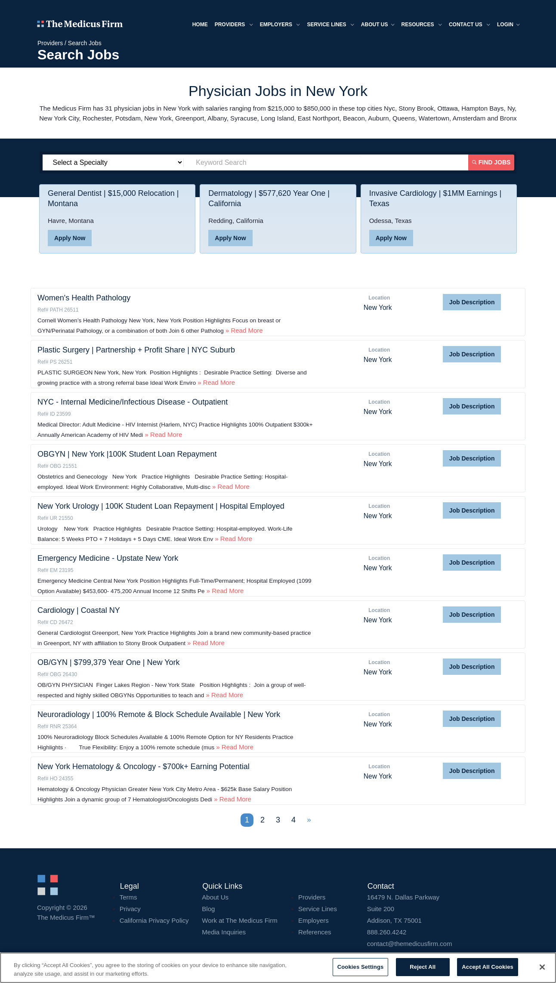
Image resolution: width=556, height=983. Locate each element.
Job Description (472, 302)
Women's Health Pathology (83, 298)
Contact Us (469, 25)
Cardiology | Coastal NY (78, 610)
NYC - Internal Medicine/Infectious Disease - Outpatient (132, 402)
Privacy (130, 908)
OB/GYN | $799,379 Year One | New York (108, 662)
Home (200, 25)
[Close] (542, 967)
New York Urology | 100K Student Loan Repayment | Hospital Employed (160, 506)
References (314, 932)
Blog (208, 908)
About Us (215, 897)
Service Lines (330, 25)
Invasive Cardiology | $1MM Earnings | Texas (435, 198)
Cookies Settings (360, 967)
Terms (128, 897)
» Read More (243, 330)
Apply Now (69, 238)
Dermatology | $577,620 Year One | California (269, 198)
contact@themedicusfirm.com (409, 943)
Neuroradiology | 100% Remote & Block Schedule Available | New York (158, 714)
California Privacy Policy (154, 920)
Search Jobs (85, 43)
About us (378, 25)
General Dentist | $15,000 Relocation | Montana (113, 198)
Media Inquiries (224, 932)
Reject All (423, 967)
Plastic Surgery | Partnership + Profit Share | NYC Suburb (136, 350)
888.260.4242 (387, 932)
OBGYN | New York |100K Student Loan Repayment (127, 454)
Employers (280, 25)
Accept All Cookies (487, 967)
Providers (234, 25)
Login (508, 25)
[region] (278, 967)
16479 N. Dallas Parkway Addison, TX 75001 (443, 908)
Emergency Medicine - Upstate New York (107, 558)
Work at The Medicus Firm (239, 920)
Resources (422, 25)
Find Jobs (491, 162)
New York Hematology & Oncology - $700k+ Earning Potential (143, 766)
